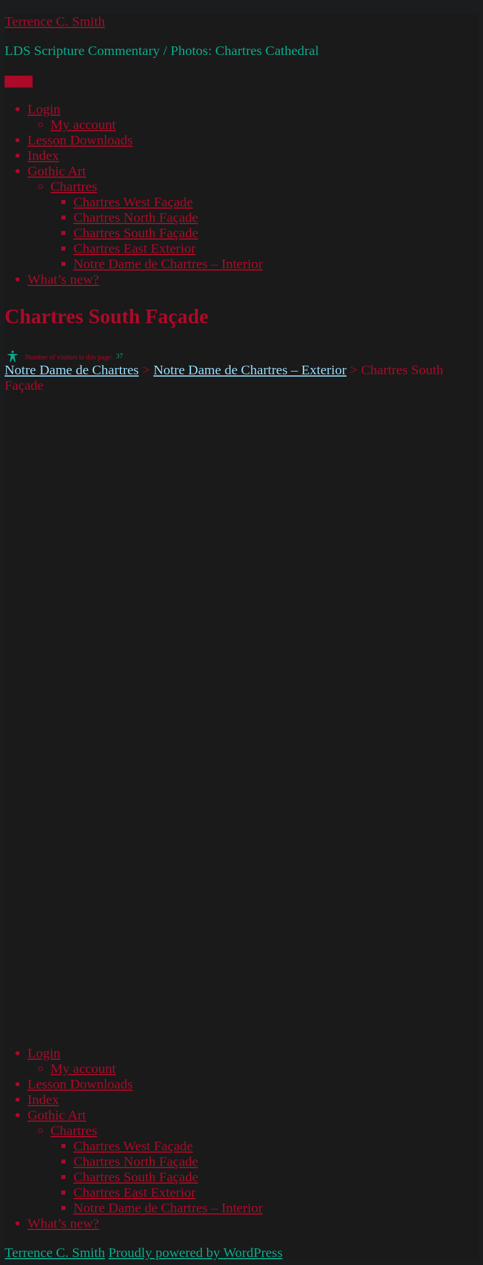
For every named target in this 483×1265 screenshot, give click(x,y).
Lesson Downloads (80, 139)
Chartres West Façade (133, 201)
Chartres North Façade (135, 217)
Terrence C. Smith (55, 21)
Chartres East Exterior (134, 248)
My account (83, 124)
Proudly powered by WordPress (195, 1252)
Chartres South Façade (135, 232)
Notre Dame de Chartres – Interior (168, 263)
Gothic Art (57, 170)
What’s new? (63, 279)
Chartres (73, 186)
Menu (18, 81)
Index (43, 155)
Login (44, 108)
